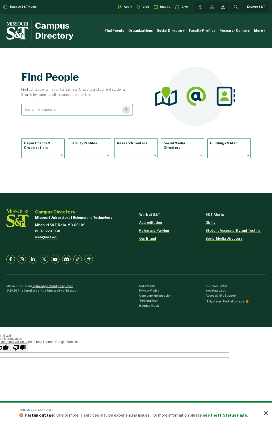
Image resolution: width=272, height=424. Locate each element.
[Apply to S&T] (125, 7)
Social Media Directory (174, 145)
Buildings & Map (223, 143)
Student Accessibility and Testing (233, 231)
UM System (147, 286)
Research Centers (234, 31)
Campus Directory (54, 30)
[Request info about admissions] (162, 7)
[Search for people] (126, 110)
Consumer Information (155, 295)
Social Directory (171, 31)
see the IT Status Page (225, 415)
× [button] (265, 413)
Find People (114, 31)
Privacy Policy (149, 290)
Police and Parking (154, 231)
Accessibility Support (221, 295)
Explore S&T (256, 6)
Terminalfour (148, 300)
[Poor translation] (19, 347)
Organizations (140, 31)
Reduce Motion (150, 305)
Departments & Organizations (37, 145)
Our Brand (147, 238)
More (258, 31)
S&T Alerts (215, 215)
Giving (211, 223)
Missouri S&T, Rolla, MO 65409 (60, 225)
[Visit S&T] (143, 7)
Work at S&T (149, 215)
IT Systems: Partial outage (225, 301)
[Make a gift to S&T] (181, 7)
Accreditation (150, 223)
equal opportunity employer (52, 286)
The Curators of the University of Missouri (48, 290)
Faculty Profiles (202, 31)
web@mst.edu (46, 237)
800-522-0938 (47, 231)
